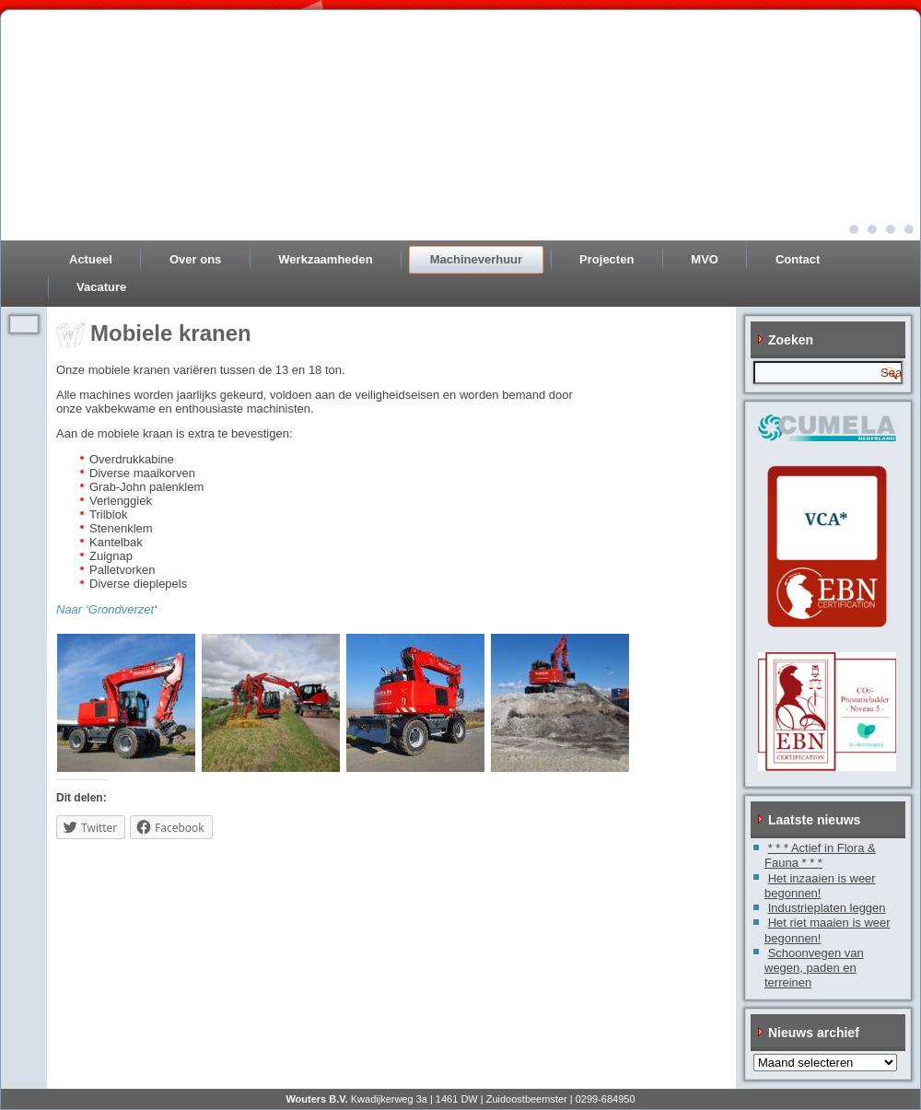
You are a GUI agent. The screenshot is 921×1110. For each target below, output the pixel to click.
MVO (704, 259)
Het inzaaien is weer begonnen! (820, 885)
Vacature (101, 287)
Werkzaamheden (325, 259)
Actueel (90, 259)
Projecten (606, 259)
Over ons (195, 259)
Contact (797, 259)
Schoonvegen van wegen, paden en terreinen (814, 968)
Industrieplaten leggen (827, 908)
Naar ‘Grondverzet (105, 609)
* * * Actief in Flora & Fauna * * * (820, 855)
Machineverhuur (476, 259)
